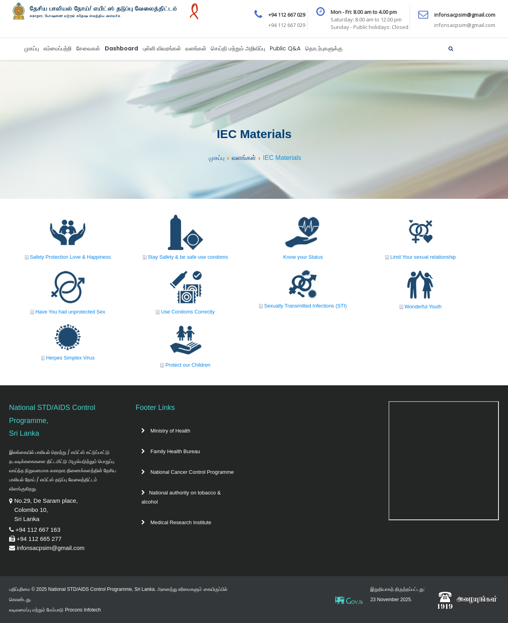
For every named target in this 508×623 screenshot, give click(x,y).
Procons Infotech (83, 610)
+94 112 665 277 (39, 538)
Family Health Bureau (170, 451)
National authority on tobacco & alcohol (181, 497)
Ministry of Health (165, 431)
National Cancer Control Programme (187, 472)
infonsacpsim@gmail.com (51, 547)
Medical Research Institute (176, 522)
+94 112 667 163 (37, 529)
